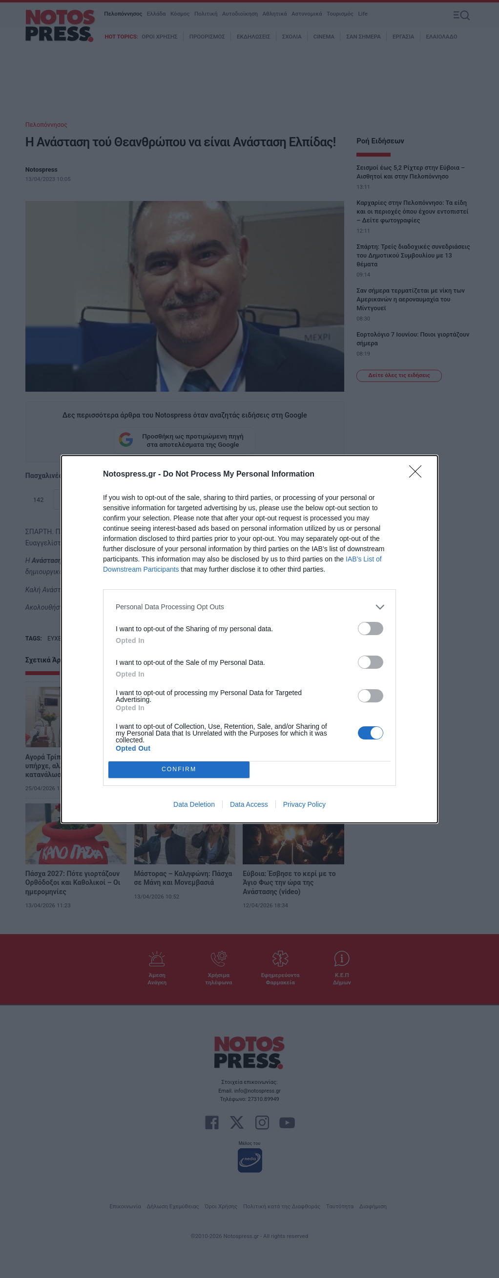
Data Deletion (194, 804)
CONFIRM (179, 769)
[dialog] (249, 639)
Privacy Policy (304, 804)
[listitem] (249, 607)
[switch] (370, 628)
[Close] (418, 474)
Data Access (249, 804)
